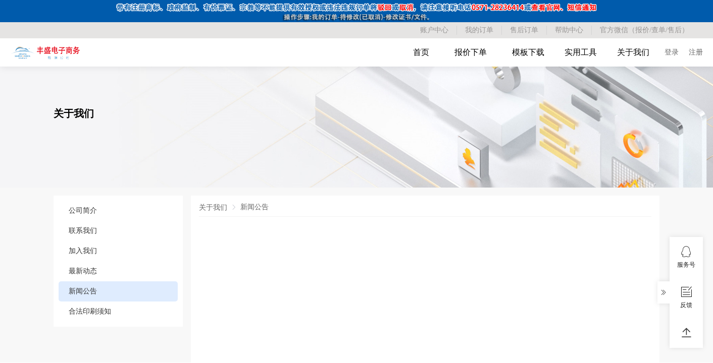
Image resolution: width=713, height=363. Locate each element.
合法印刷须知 (90, 311)
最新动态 (83, 271)
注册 (696, 52)
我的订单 (479, 30)
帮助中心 (569, 30)
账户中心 (434, 30)
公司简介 (83, 210)
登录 (672, 52)
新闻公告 (83, 291)
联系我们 (83, 230)
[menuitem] (118, 211)
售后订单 (524, 30)
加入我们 (83, 251)
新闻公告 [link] (254, 207)
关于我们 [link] (213, 207)
